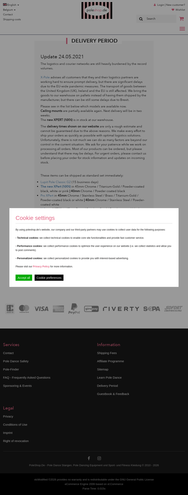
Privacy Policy (41, 266)
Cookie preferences (49, 277)
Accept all (24, 277)
